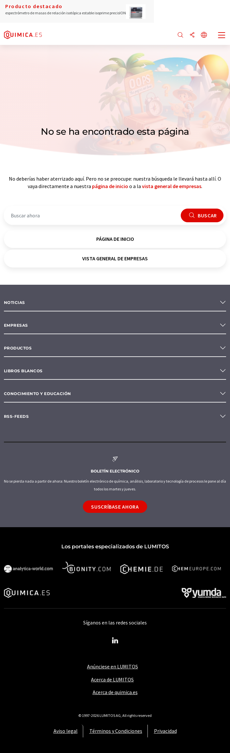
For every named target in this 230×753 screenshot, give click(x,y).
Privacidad (165, 731)
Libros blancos (23, 370)
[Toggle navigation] (222, 36)
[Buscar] (180, 35)
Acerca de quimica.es (115, 692)
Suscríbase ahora (115, 506)
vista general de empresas (171, 186)
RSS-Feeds (16, 416)
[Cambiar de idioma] (203, 35)
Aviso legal (66, 731)
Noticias (14, 302)
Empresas (16, 325)
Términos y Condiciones (115, 731)
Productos (18, 348)
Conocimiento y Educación (37, 393)
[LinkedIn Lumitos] (115, 640)
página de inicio (110, 186)
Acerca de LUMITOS (112, 679)
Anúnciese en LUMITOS (112, 666)
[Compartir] (192, 35)
